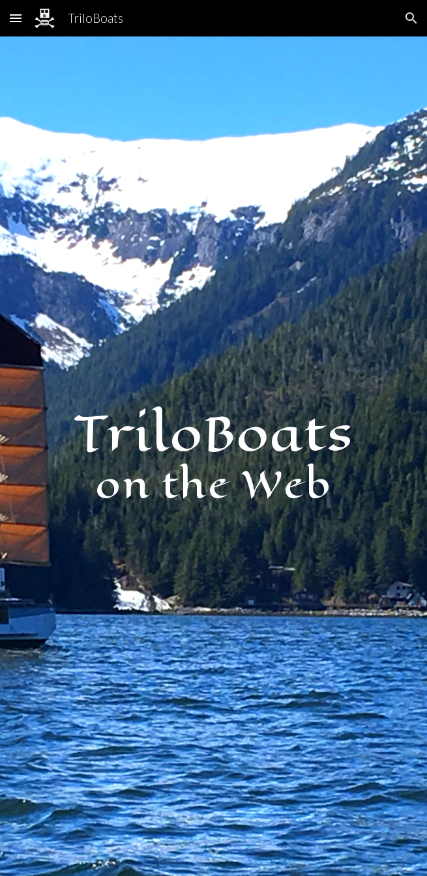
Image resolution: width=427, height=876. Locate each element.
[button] (15, 18)
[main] (213, 456)
